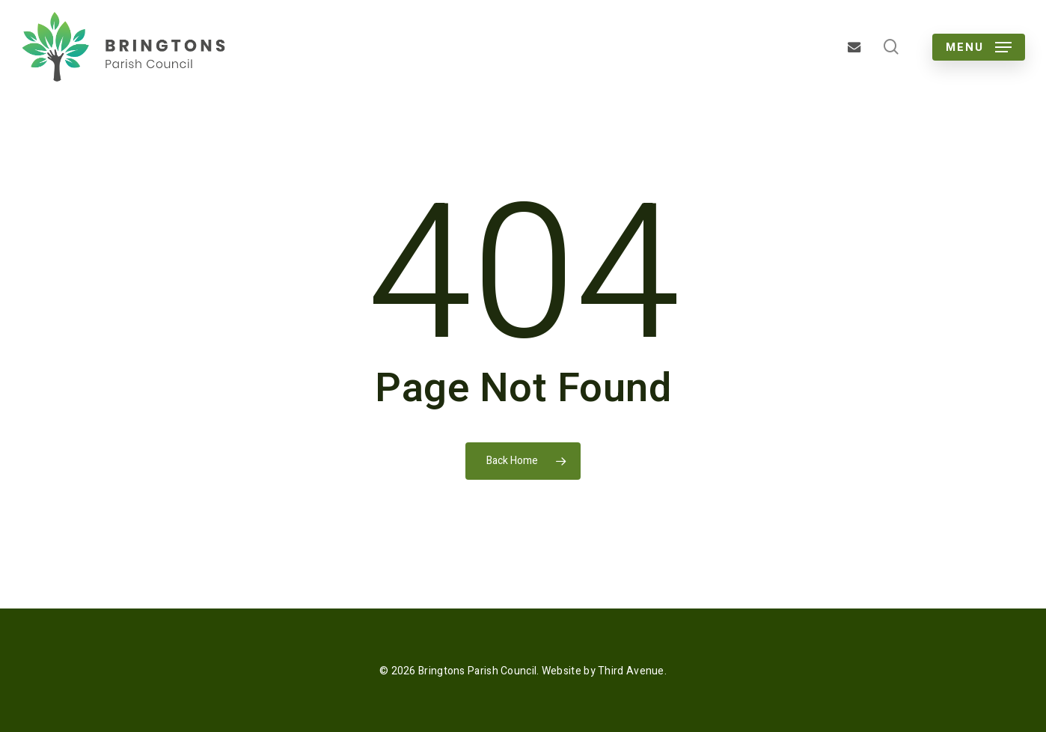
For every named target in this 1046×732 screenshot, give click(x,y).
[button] (978, 47)
